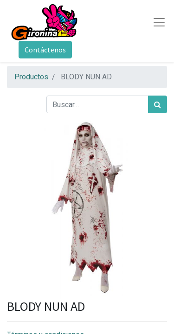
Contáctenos (45, 49)
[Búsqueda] (157, 104)
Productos (31, 76)
